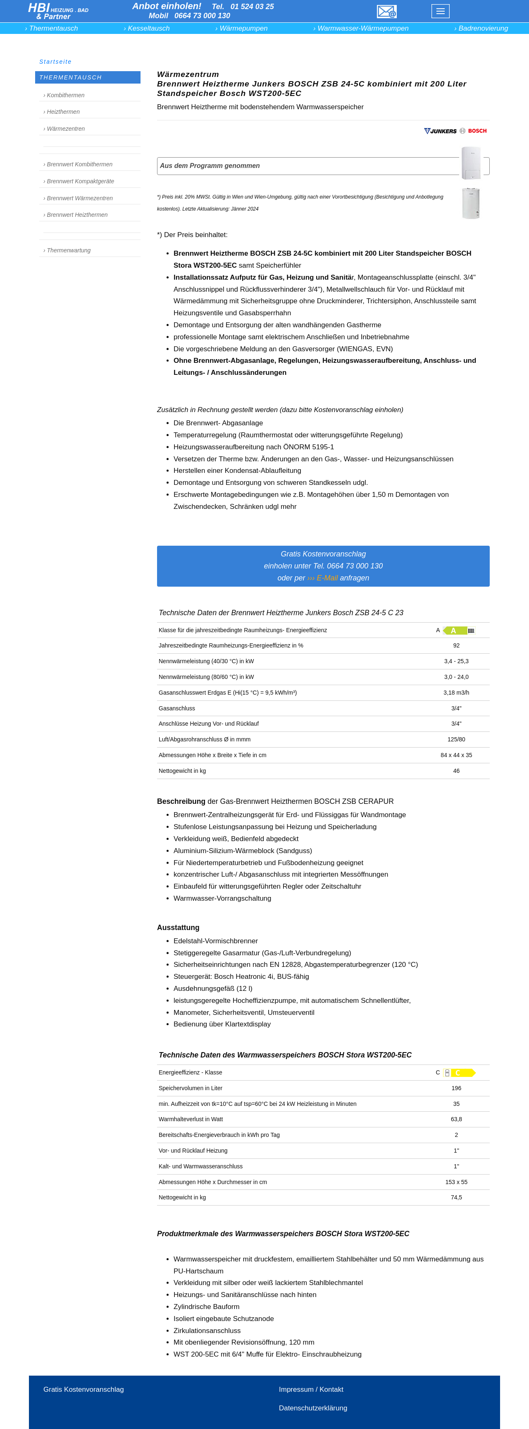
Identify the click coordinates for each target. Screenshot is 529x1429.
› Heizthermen (61, 111)
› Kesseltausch (147, 28)
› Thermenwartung (67, 250)
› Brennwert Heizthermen (75, 214)
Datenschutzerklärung (313, 1408)
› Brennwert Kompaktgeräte (78, 181)
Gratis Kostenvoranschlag (83, 1389)
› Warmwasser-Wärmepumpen (361, 28)
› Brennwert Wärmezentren (78, 198)
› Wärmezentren (64, 128)
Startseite (55, 61)
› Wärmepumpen (241, 28)
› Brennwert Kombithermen (77, 164)
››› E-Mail (322, 578)
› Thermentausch (51, 28)
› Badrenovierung (481, 28)
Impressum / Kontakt (311, 1389)
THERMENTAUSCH (70, 77)
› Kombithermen (64, 95)
